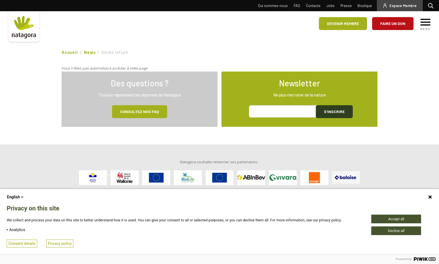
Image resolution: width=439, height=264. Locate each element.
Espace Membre (403, 5)
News (89, 52)
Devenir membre (343, 23)
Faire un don (392, 23)
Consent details (22, 243)
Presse (346, 5)
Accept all (396, 219)
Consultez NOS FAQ (139, 111)
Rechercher (432, 5)
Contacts (313, 5)
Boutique (365, 5)
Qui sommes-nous (273, 5)
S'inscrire (334, 111)
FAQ (297, 5)
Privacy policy (60, 243)
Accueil (70, 52)
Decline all (396, 231)
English (15, 197)
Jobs (330, 5)
